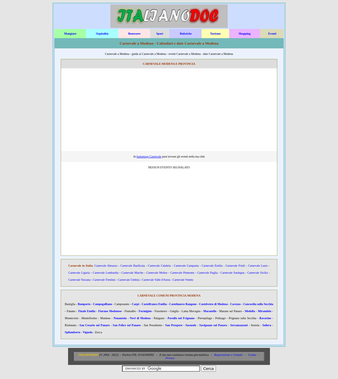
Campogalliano (102, 304)
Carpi (135, 304)
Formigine (145, 311)
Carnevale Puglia (207, 272)
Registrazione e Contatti (228, 354)
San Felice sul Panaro (127, 325)
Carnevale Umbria (129, 279)
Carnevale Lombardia (106, 272)
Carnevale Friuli (235, 265)
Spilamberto (72, 332)
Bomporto (84, 304)
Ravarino (265, 318)
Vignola (87, 332)
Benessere (134, 33)
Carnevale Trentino (104, 279)
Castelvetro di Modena (213, 304)
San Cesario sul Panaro (95, 325)
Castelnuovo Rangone (183, 304)
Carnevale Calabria (159, 265)
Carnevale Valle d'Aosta (156, 279)
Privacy (170, 358)
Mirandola (264, 311)
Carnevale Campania (186, 265)
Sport (159, 33)
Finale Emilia (86, 311)
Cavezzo (235, 304)
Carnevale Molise (157, 272)
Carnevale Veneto (183, 279)
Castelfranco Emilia (154, 304)
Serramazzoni (239, 325)
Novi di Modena (140, 318)
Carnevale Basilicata (132, 265)
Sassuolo (190, 325)
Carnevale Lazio (258, 265)
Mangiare (70, 33)
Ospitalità (102, 33)
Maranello (209, 311)
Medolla (250, 311)
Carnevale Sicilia (257, 272)
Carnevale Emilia (212, 265)
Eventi (272, 33)
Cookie (252, 354)
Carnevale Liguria (79, 272)
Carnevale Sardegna (232, 272)
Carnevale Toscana (79, 279)
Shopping (245, 33)
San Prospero (173, 325)
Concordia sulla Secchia (258, 304)
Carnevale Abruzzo (105, 265)
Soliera (266, 325)
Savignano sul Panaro (213, 325)
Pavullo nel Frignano (181, 318)
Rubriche (186, 33)
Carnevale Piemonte (182, 272)
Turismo (215, 33)
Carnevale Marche (132, 272)
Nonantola (120, 318)
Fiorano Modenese (110, 311)
